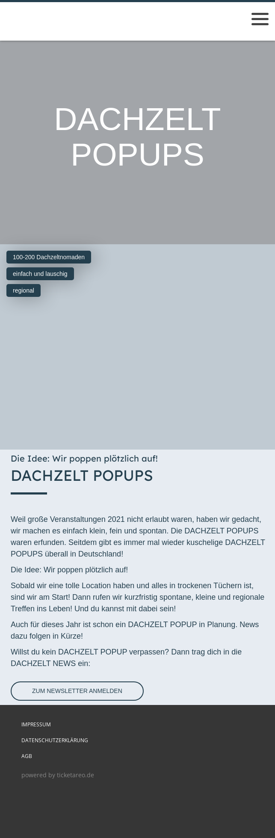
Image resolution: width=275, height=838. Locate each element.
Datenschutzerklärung (54, 740)
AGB (26, 756)
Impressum (36, 724)
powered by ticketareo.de (57, 775)
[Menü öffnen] (260, 19)
